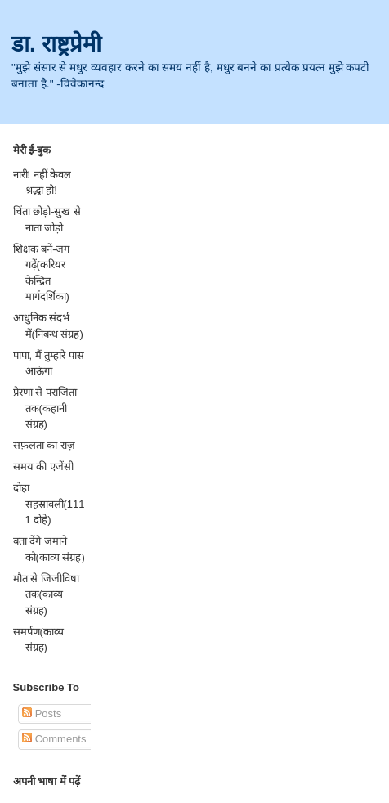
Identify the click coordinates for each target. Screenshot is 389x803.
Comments (54, 739)
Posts (41, 713)
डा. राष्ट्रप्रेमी (56, 43)
